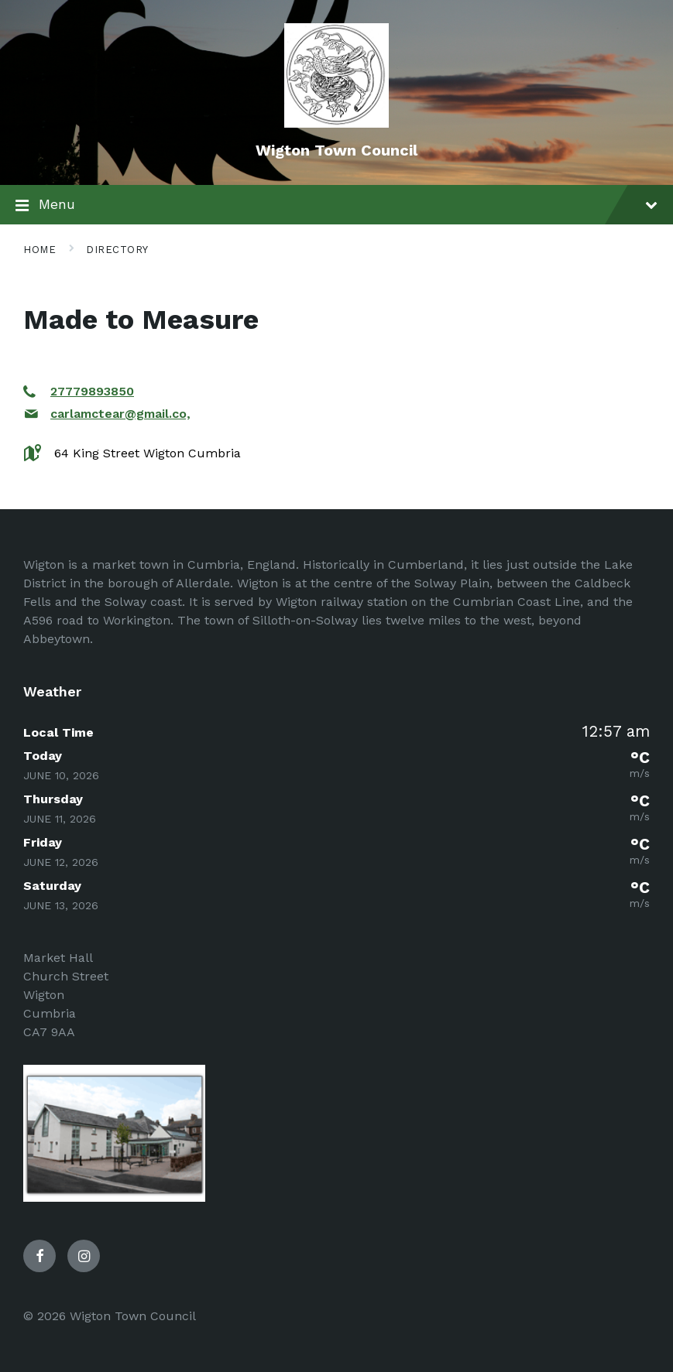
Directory (117, 249)
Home (39, 249)
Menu (336, 206)
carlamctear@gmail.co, (120, 413)
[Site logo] (336, 123)
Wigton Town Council (336, 150)
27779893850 (92, 391)
